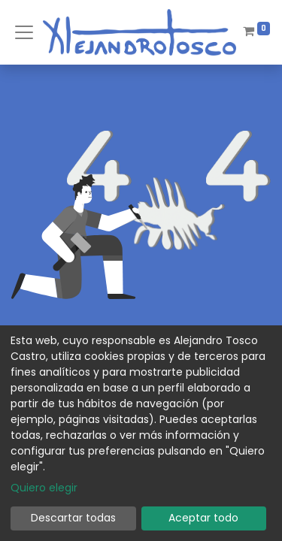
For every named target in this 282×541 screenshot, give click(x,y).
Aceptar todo (203, 517)
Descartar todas (73, 517)
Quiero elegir (44, 487)
